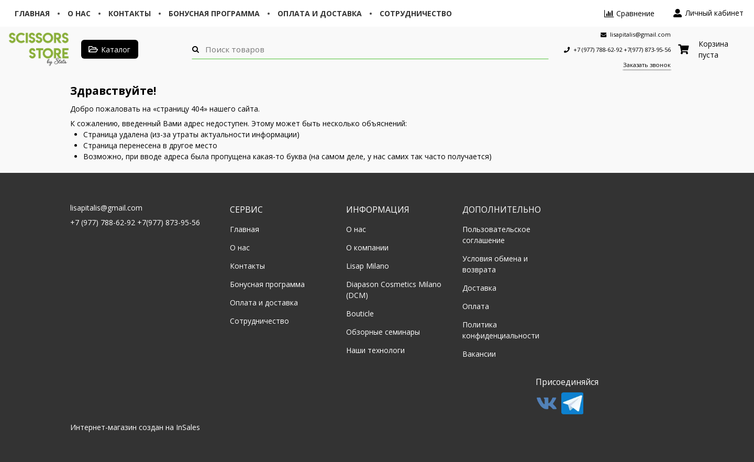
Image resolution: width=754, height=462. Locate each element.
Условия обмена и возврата (495, 264)
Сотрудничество (416, 13)
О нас (79, 13)
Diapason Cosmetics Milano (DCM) (393, 289)
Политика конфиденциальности (500, 330)
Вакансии (479, 354)
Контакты (129, 13)
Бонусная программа (214, 13)
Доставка (479, 288)
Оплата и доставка (320, 13)
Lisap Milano (367, 266)
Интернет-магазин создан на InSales (135, 427)
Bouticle (360, 313)
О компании (367, 247)
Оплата (475, 306)
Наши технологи (375, 350)
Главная (32, 13)
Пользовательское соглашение (496, 234)
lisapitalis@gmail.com (106, 208)
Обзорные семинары (383, 332)
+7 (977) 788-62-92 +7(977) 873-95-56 (135, 222)
